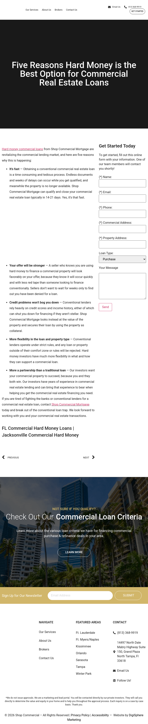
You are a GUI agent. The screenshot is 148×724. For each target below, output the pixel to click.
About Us (46, 10)
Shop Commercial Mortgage (70, 404)
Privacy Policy (80, 715)
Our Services (32, 10)
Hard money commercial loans (22, 149)
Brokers (58, 10)
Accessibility (100, 715)
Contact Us (71, 10)
